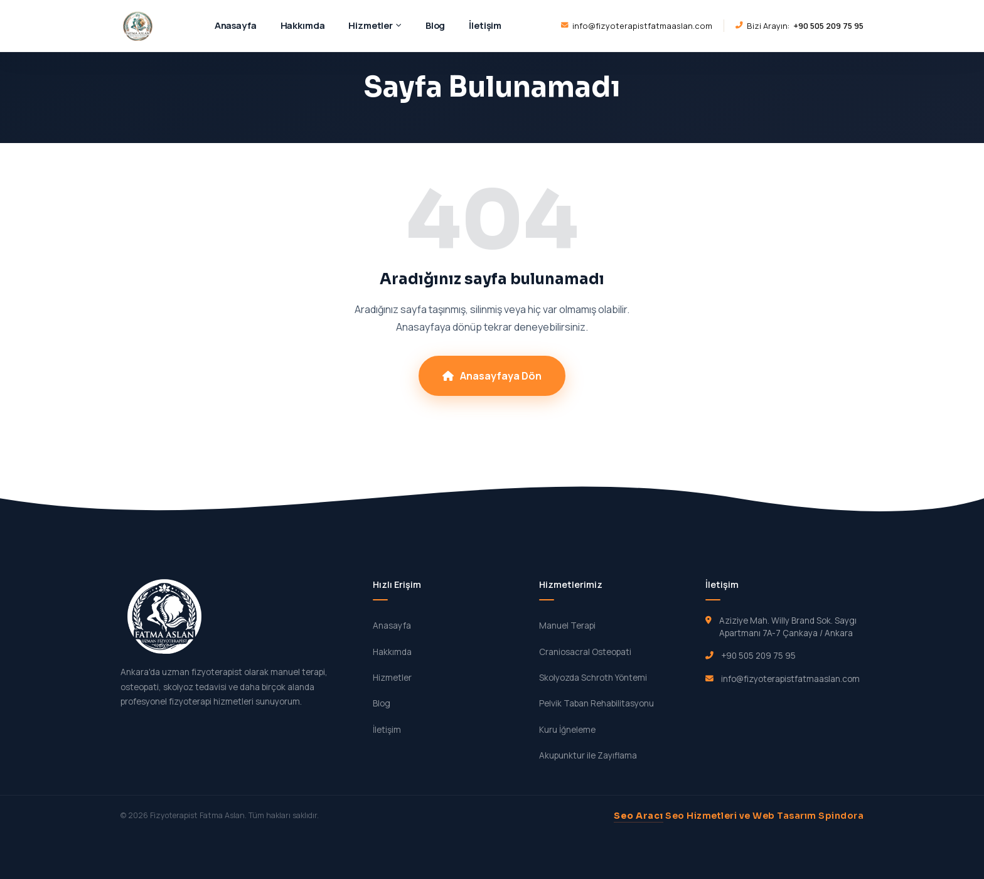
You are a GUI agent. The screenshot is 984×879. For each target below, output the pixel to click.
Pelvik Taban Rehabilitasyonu (596, 703)
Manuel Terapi (567, 625)
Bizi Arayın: (799, 26)
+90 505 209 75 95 (758, 655)
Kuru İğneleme (567, 729)
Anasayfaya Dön (492, 376)
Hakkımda (303, 25)
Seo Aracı (638, 815)
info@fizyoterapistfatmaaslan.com (636, 25)
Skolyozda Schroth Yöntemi (593, 677)
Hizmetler (375, 25)
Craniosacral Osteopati (585, 652)
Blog (435, 25)
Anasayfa (236, 25)
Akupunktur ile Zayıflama (588, 755)
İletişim (485, 25)
